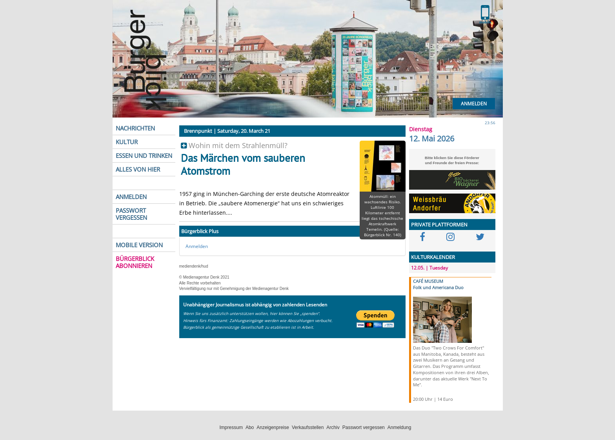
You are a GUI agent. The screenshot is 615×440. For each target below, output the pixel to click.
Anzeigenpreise (273, 427)
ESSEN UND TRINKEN (144, 155)
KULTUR (127, 142)
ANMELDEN (131, 197)
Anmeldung (399, 427)
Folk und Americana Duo (438, 287)
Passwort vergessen (363, 427)
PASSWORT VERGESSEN (131, 213)
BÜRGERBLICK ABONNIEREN (135, 262)
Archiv (332, 427)
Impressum (231, 427)
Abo (250, 427)
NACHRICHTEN (135, 128)
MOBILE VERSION (139, 245)
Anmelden (474, 103)
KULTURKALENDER (433, 257)
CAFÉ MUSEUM (428, 281)
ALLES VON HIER (138, 169)
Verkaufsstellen (308, 427)
